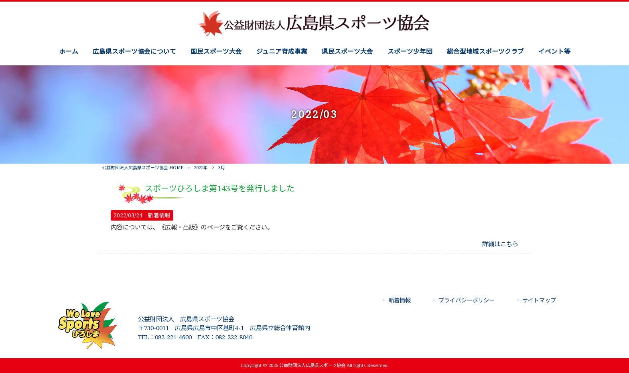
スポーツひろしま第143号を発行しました (219, 188)
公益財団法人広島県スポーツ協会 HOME (142, 167)
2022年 (201, 167)
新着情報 (159, 215)
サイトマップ (539, 300)
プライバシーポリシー (466, 300)
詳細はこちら (500, 244)
